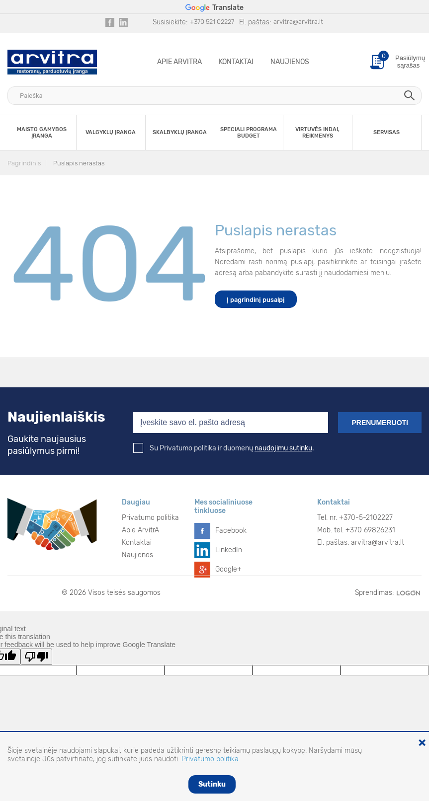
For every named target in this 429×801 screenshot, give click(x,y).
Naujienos (289, 62)
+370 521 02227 (212, 21)
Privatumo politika (150, 517)
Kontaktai (236, 62)
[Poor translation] (36, 657)
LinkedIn (228, 550)
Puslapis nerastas (78, 163)
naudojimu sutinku (283, 448)
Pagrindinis (24, 163)
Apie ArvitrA (179, 62)
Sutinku (212, 784)
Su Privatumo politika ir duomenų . (223, 448)
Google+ (228, 569)
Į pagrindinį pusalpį (256, 299)
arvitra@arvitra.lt (298, 21)
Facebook (231, 530)
